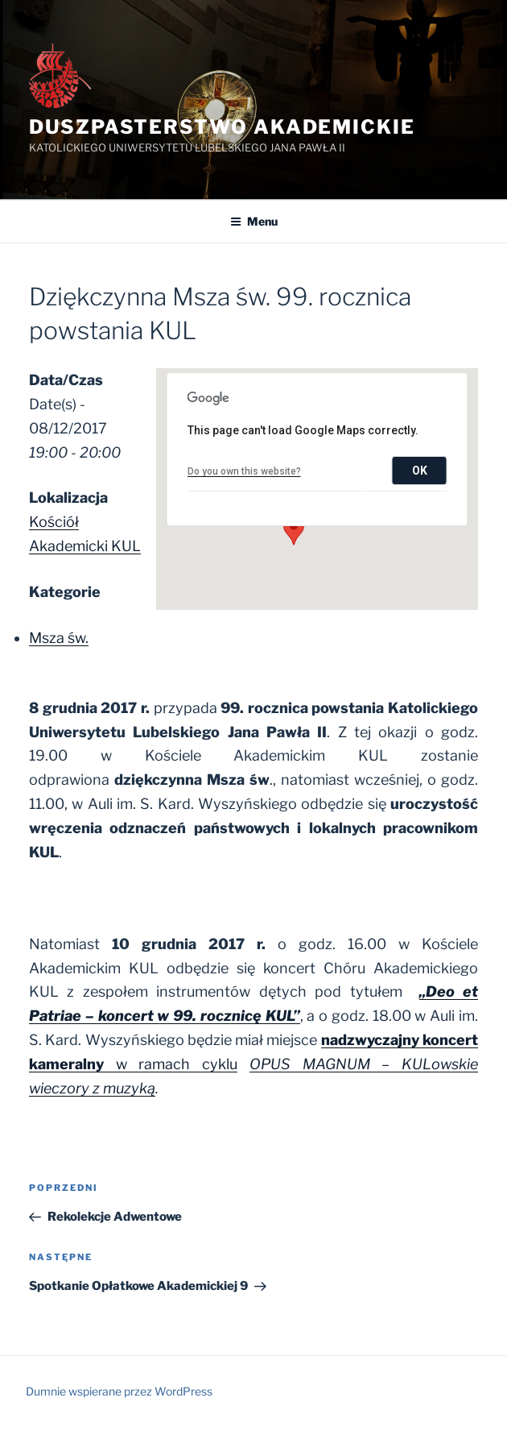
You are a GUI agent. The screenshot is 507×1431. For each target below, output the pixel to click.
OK (419, 470)
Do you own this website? (244, 471)
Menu (254, 221)
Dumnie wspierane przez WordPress (119, 1391)
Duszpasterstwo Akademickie (222, 127)
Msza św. (59, 637)
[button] (293, 530)
